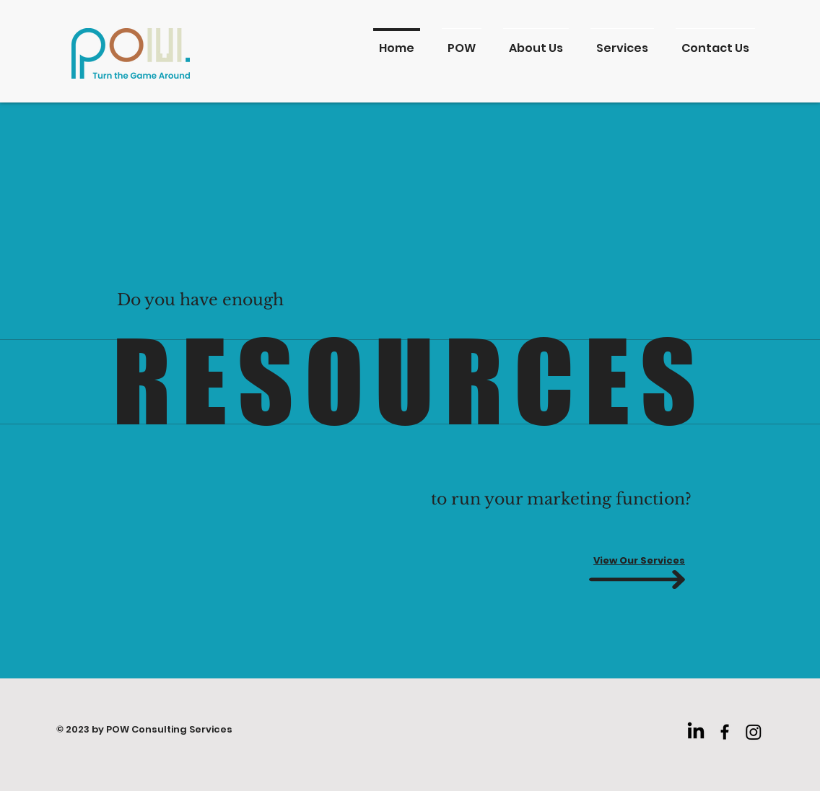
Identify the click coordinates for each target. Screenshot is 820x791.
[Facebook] (725, 732)
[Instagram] (753, 732)
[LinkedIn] (696, 732)
